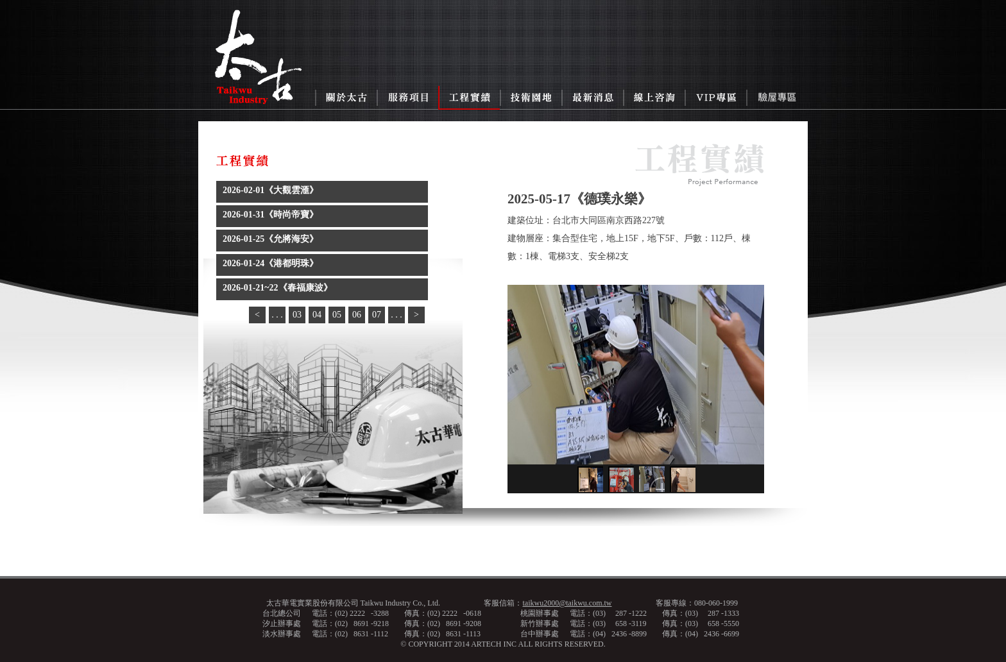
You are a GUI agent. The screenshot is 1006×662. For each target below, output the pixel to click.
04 (316, 314)
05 (336, 314)
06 (356, 314)
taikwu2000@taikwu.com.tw (566, 602)
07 (376, 314)
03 (297, 314)
